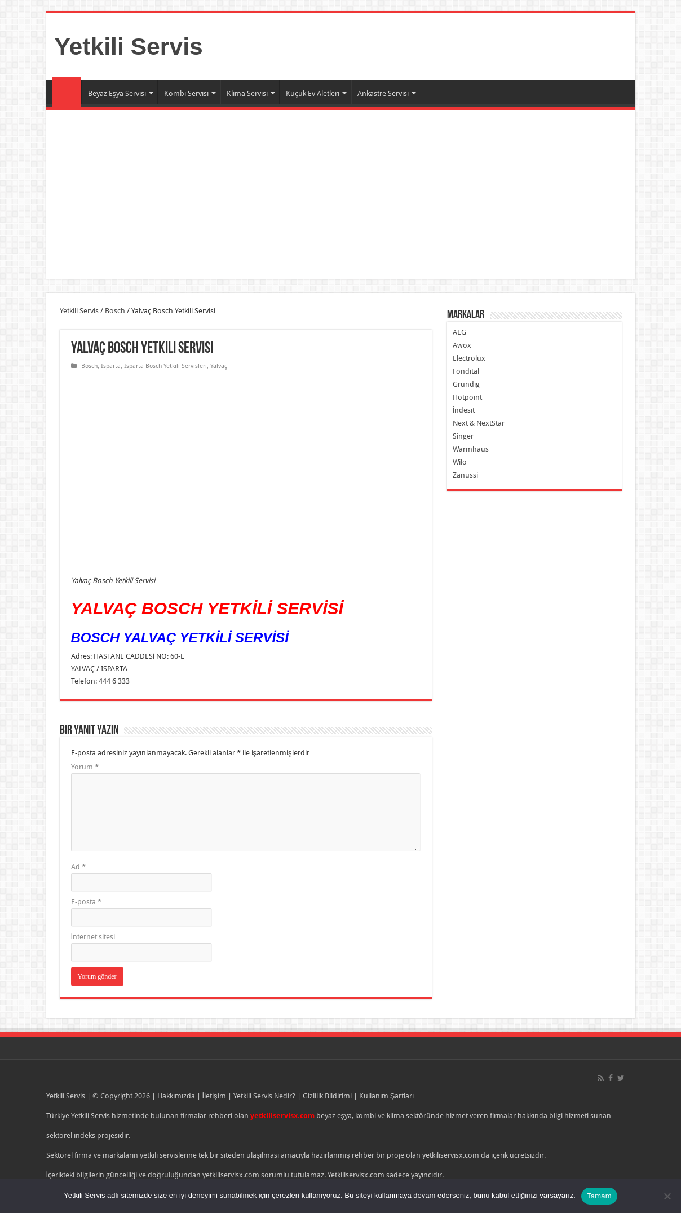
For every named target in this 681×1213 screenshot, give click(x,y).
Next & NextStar (479, 423)
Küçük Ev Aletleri (312, 93)
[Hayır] (667, 1196)
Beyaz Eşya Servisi (117, 93)
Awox (462, 345)
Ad (78, 866)
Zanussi (465, 475)
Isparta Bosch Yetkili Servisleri (165, 366)
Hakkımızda (176, 1096)
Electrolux (469, 358)
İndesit (464, 410)
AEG (459, 332)
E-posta (86, 901)
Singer (463, 436)
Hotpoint (467, 397)
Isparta (111, 366)
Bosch (115, 310)
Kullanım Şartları (386, 1096)
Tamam (599, 1196)
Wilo (460, 462)
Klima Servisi (247, 93)
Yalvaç (218, 366)
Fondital (466, 371)
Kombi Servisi (186, 93)
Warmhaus (471, 449)
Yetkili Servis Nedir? (264, 1096)
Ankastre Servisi (383, 93)
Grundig (466, 384)
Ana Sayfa (66, 92)
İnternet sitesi (93, 936)
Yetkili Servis (129, 46)
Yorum (85, 767)
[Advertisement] (340, 194)
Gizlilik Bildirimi (327, 1096)
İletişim (214, 1096)
